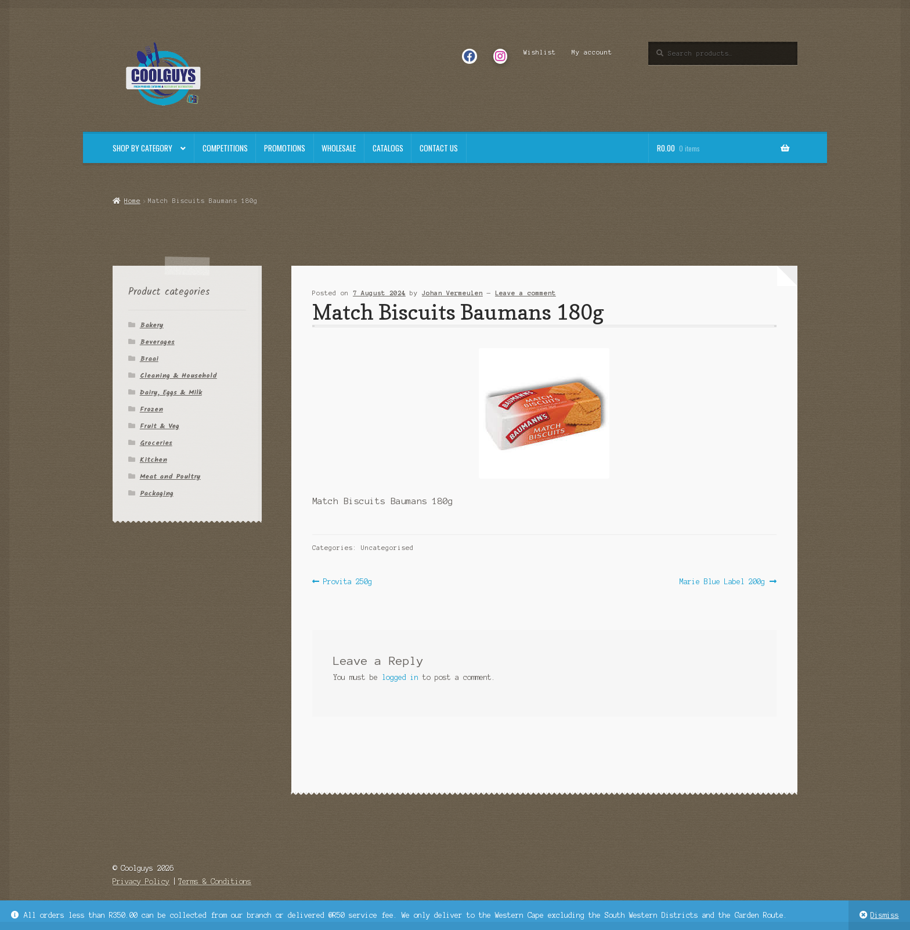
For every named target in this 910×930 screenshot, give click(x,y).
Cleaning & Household (178, 375)
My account (592, 52)
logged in (400, 677)
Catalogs (388, 148)
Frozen (151, 409)
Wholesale (339, 148)
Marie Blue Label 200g (722, 581)
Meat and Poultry (170, 476)
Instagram (500, 52)
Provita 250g (347, 581)
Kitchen (153, 459)
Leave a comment (525, 293)
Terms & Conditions (214, 881)
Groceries (156, 442)
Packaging (157, 493)
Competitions (225, 148)
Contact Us (439, 148)
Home (132, 200)
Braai (149, 358)
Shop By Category (142, 148)
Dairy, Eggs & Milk (171, 392)
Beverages (157, 342)
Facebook (469, 52)
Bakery (152, 325)
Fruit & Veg (159, 426)
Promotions (284, 148)
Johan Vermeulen (452, 293)
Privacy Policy (141, 881)
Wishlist (539, 52)
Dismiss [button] (885, 915)
